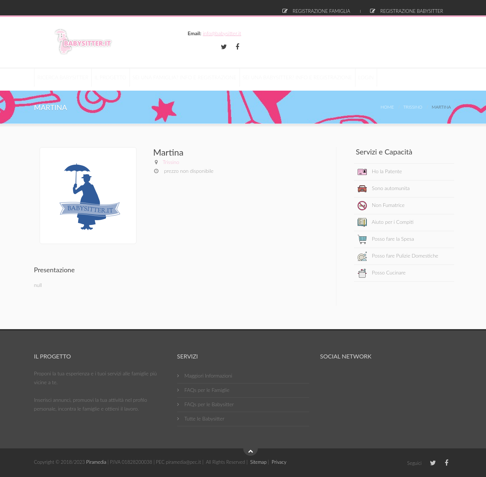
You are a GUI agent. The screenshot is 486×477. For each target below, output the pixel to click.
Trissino (412, 107)
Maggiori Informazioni (208, 375)
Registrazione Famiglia (323, 7)
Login (438, 7)
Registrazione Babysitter (389, 7)
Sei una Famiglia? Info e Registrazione (198, 79)
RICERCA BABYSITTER (66, 79)
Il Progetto (119, 79)
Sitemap (258, 462)
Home (387, 107)
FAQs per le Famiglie (207, 390)
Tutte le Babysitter (204, 418)
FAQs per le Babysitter (209, 404)
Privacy (279, 462)
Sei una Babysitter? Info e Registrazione (317, 79)
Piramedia (96, 462)
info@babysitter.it (431, 33)
